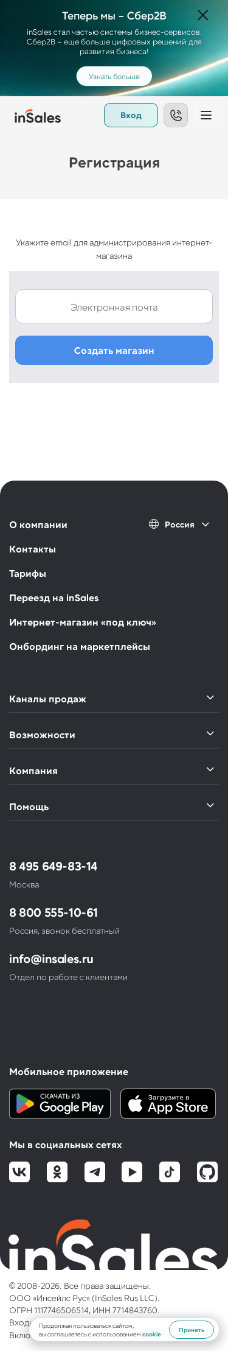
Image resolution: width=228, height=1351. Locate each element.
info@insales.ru (51, 958)
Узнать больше (114, 76)
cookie (151, 1334)
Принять (191, 1329)
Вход (131, 115)
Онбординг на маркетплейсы (79, 646)
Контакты (32, 548)
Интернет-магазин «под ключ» (82, 621)
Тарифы (27, 573)
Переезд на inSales (53, 597)
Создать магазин (114, 350)
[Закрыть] (203, 16)
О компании (38, 524)
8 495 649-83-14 (53, 865)
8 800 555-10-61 (53, 912)
